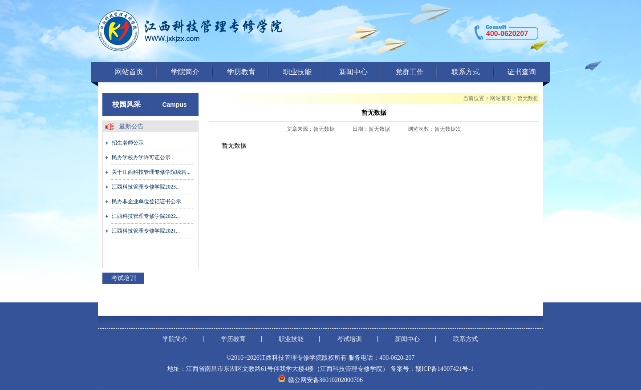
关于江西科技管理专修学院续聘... (151, 172)
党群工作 (409, 72)
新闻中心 (353, 72)
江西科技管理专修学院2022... (146, 216)
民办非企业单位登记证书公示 (146, 201)
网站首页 (129, 72)
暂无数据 (528, 98)
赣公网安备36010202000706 (325, 380)
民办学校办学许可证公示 (141, 157)
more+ (136, 278)
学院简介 (185, 72)
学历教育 (241, 72)
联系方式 (465, 72)
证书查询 (521, 72)
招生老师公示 (128, 143)
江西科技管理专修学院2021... (146, 231)
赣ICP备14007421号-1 (444, 369)
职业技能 (297, 72)
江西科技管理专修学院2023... (146, 187)
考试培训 (349, 339)
